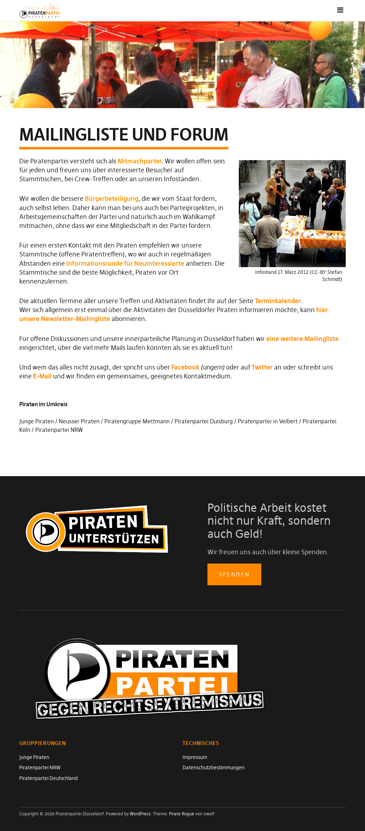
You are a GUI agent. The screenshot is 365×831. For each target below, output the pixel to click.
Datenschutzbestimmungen (213, 767)
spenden (234, 574)
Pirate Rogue (181, 813)
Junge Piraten (36, 421)
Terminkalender (278, 301)
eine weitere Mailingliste (302, 339)
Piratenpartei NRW (59, 429)
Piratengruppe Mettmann (137, 421)
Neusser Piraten (79, 421)
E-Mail (42, 376)
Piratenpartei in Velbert (268, 421)
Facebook (185, 367)
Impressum (194, 757)
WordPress (140, 813)
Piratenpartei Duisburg (204, 421)
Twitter (262, 367)
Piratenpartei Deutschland (48, 778)
